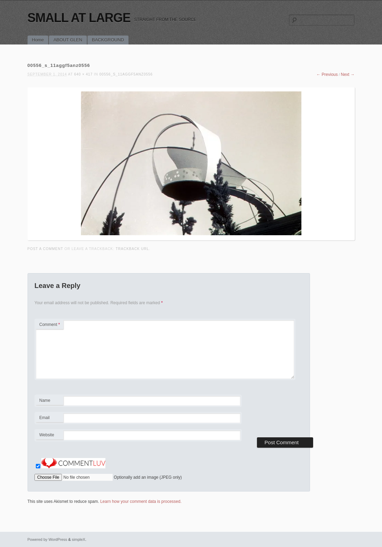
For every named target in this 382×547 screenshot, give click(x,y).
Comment (49, 324)
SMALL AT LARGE (79, 18)
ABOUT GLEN (67, 39)
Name (49, 401)
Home (38, 39)
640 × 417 (83, 74)
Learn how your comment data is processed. (141, 501)
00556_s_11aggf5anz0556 (126, 74)
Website (46, 434)
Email (49, 418)
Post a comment (45, 249)
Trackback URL (132, 249)
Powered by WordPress (47, 539)
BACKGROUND (108, 39)
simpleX (78, 539)
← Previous (327, 74)
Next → (347, 74)
